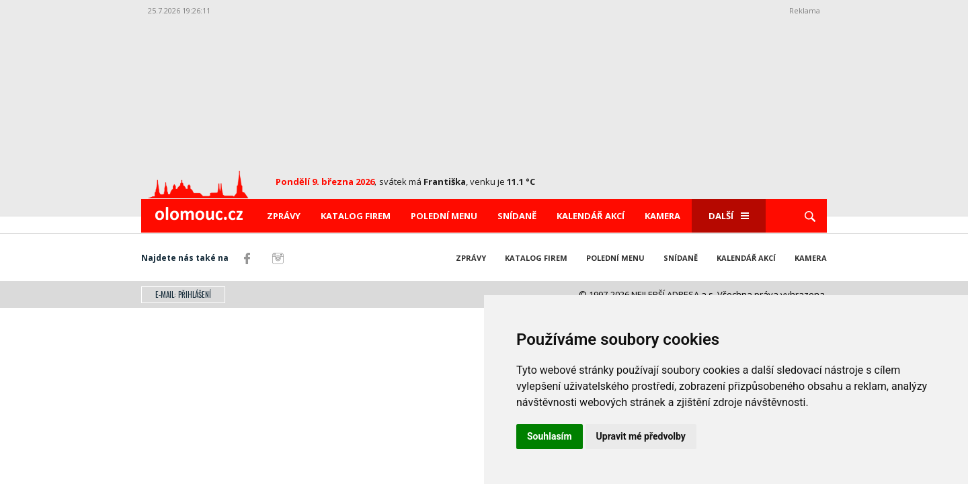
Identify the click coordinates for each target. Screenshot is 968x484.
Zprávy (283, 216)
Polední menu (444, 216)
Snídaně (516, 216)
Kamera (662, 216)
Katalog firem (356, 216)
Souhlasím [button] (549, 436)
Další (729, 216)
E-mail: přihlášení (183, 294)
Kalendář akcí (590, 216)
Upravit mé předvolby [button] (641, 436)
